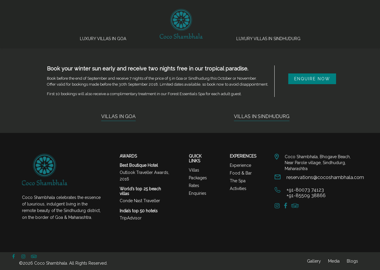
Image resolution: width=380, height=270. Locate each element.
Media (334, 261)
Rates (194, 185)
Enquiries (197, 193)
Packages (198, 177)
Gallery (314, 261)
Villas (194, 170)
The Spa (238, 180)
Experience (240, 165)
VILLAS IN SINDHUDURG (261, 116)
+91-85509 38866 (306, 195)
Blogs (352, 261)
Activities (238, 188)
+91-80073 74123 (305, 190)
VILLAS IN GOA (118, 116)
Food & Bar (241, 173)
